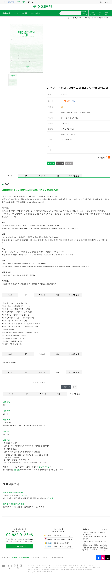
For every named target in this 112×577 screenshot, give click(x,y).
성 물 (24, 13)
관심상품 (69, 163)
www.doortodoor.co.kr (27, 470)
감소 (49, 150)
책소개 (10, 176)
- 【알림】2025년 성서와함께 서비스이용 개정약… (94, 538)
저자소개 (42, 176)
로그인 (107, 2)
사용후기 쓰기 (66, 387)
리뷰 (57, 176)
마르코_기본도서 (104, 18)
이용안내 (36, 557)
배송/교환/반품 (74, 176)
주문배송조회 (92, 13)
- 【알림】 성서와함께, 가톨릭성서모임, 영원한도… (93, 533)
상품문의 (99, 13)
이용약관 (45, 557)
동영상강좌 (35, 13)
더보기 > (105, 529)
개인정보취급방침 (57, 557)
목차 (25, 176)
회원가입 (99, 2)
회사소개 (5, 557)
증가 (55, 150)
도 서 (16, 13)
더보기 (75, 387)
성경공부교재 (77, 18)
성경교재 (6, 13)
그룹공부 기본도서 (90, 18)
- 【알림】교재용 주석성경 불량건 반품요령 (94, 542)
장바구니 (105, 13)
